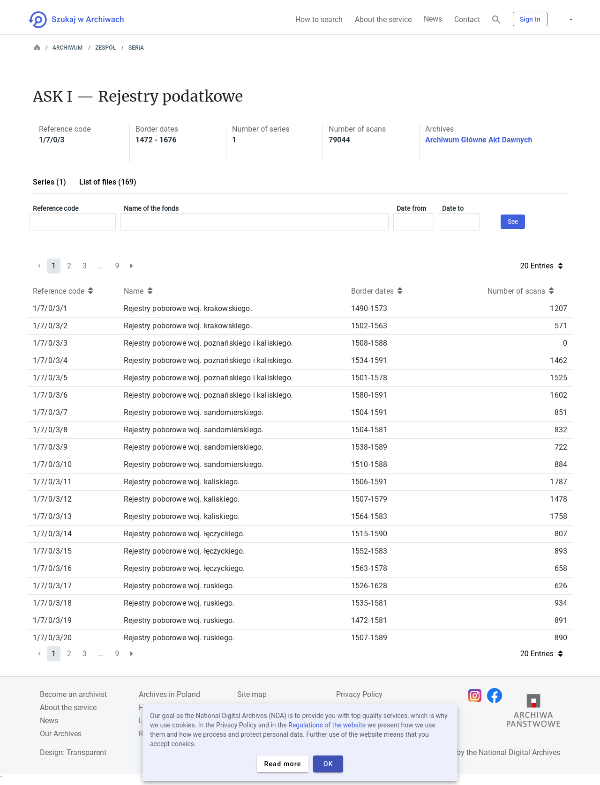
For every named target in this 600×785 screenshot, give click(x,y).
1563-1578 (369, 568)
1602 (558, 395)
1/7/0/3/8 (50, 429)
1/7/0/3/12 (52, 499)
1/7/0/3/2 (50, 325)
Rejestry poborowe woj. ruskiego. (179, 585)
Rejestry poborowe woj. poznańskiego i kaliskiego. (208, 343)
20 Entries (541, 265)
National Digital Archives (519, 752)
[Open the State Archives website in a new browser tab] (533, 713)
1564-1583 (369, 516)
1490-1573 (369, 308)
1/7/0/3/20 (52, 637)
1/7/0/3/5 (50, 377)
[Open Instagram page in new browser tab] (477, 695)
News (433, 19)
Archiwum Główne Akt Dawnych (478, 139)
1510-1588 (369, 464)
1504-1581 (369, 429)
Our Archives (61, 733)
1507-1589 (369, 637)
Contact (467, 19)
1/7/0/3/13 (52, 516)
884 (561, 464)
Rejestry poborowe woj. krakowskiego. (188, 308)
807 (561, 533)
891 (561, 620)
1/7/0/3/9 (50, 447)
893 (561, 551)
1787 (558, 481)
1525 (558, 377)
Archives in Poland (169, 694)
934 (561, 603)
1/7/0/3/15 (52, 551)
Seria (136, 47)
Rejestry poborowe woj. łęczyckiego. (184, 533)
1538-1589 (369, 447)
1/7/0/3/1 (50, 308)
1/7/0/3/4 (50, 360)
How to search (319, 19)
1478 (558, 499)
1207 (558, 308)
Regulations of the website (327, 725)
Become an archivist (73, 694)
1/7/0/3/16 (52, 568)
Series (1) (49, 182)
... (101, 265)
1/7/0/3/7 (50, 412)
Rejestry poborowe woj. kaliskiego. (182, 481)
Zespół (105, 47)
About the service (383, 19)
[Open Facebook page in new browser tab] (497, 695)
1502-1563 (369, 325)
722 (561, 447)
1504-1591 (369, 412)
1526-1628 (369, 585)
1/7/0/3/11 (52, 481)
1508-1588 (369, 343)
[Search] (496, 19)
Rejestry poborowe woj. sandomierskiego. (193, 412)
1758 (558, 516)
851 (561, 412)
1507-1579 (369, 499)
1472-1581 (369, 620)
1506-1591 (369, 481)
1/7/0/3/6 (50, 395)
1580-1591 (369, 395)
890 (561, 637)
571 (561, 325)
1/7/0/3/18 (52, 603)
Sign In (530, 19)
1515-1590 (369, 533)
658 (561, 568)
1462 (558, 360)
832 (561, 429)
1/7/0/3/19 (52, 620)
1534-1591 (369, 360)
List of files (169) (107, 182)
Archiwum (67, 47)
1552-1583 (369, 551)
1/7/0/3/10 (52, 464)
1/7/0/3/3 (50, 343)
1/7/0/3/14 (52, 533)
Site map (252, 694)
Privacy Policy (359, 694)
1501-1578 (369, 377)
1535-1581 (369, 603)
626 (561, 585)
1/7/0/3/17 (52, 585)
